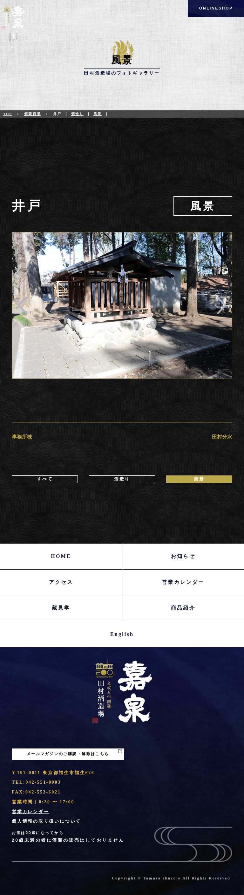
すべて (45, 479)
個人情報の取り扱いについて (46, 821)
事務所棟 (22, 437)
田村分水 (222, 437)
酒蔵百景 (32, 114)
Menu (13, 41)
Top (7, 114)
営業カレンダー (183, 582)
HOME (61, 556)
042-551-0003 (43, 782)
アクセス (61, 582)
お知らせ (183, 556)
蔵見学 (61, 608)
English (122, 634)
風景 (97, 114)
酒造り (77, 114)
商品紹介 (183, 608)
